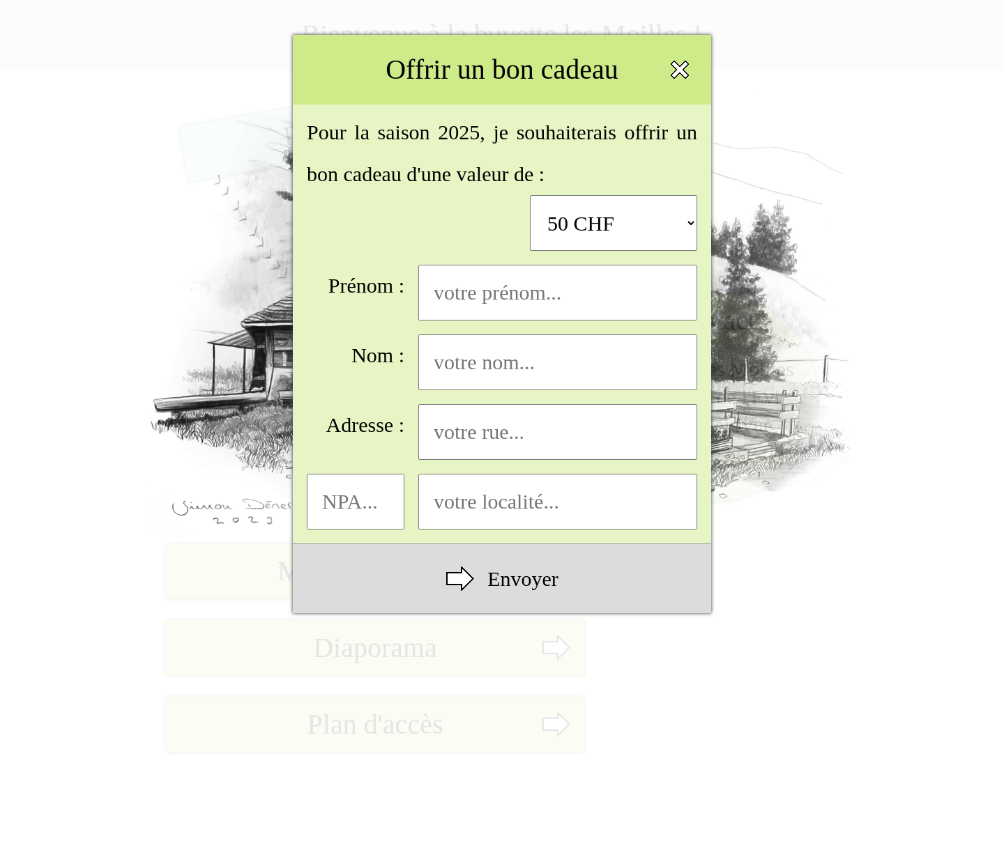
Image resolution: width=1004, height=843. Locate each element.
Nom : (524, 362)
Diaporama (375, 647)
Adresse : (511, 432)
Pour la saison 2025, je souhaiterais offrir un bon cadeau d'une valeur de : (502, 186)
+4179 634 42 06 (712, 452)
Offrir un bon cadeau (502, 69)
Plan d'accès (375, 724)
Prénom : (512, 292)
